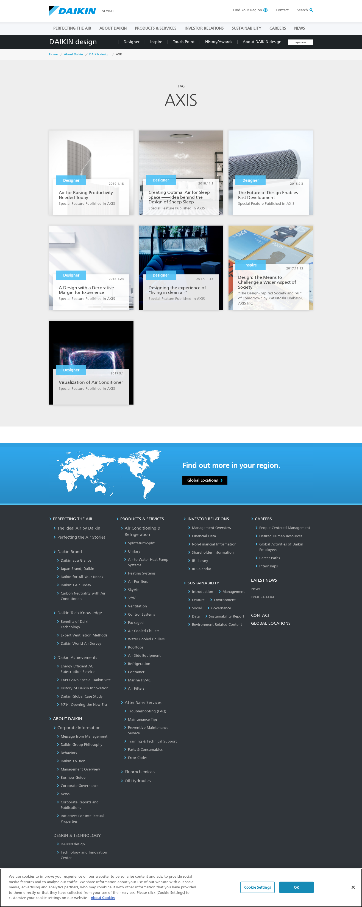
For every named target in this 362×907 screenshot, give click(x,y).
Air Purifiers (136, 581)
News (63, 794)
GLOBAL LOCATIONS (271, 623)
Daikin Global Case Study (80, 696)
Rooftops (133, 647)
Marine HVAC (137, 680)
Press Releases (262, 597)
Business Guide (71, 777)
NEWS (299, 28)
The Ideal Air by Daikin (77, 528)
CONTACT (260, 615)
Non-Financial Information (212, 544)
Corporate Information (77, 727)
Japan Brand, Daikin (75, 569)
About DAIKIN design (262, 41)
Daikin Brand (68, 551)
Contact (282, 10)
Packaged (134, 623)
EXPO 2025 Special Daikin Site (84, 680)
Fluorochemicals (138, 771)
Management (232, 592)
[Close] (353, 887)
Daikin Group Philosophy (79, 745)
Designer (132, 41)
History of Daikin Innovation (82, 688)
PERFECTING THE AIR (72, 28)
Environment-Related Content (215, 624)
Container (134, 672)
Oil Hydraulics (136, 780)
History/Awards (218, 41)
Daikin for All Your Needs (80, 577)
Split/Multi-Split (139, 543)
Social (195, 608)
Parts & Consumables (143, 749)
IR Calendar (199, 569)
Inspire (156, 41)
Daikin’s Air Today (74, 585)
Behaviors (67, 753)
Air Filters (134, 688)
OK (296, 887)
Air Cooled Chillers (141, 631)
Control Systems (139, 614)
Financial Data (202, 536)
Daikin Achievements (75, 657)
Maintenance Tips (140, 719)
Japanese (300, 42)
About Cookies (103, 898)
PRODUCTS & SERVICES (155, 28)
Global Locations (204, 480)
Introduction (200, 592)
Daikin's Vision (71, 761)
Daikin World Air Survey (79, 643)
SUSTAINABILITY (246, 28)
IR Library (198, 561)
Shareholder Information (211, 552)
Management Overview (78, 769)
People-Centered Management (282, 528)
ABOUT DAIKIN (113, 28)
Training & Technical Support (150, 741)
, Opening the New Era (82, 705)
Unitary (132, 551)
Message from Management (82, 736)
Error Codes (135, 758)
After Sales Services (141, 702)
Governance (219, 608)
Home (53, 54)
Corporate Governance (77, 786)
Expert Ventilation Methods (82, 635)
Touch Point (183, 41)
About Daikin (73, 54)
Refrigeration (137, 664)
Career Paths (267, 558)
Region (247, 10)
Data (194, 616)
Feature (196, 600)
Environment (223, 600)
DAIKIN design (73, 42)
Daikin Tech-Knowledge (78, 612)
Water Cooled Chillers (144, 639)
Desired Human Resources (278, 536)
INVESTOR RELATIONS (204, 28)
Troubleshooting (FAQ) (145, 711)
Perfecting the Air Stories (79, 537)
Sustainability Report (224, 616)
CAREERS (277, 28)
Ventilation (135, 606)
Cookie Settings (257, 887)
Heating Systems (139, 573)
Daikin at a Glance (74, 560)
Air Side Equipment (142, 655)
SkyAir (131, 590)
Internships (266, 566)
